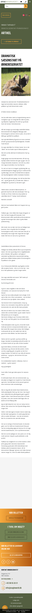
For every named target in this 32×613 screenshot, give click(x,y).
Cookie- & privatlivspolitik (16, 597)
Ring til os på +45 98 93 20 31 (16, 537)
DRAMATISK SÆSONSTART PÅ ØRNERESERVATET (15, 28)
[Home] (9, 2)
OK (19, 611)
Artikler (11, 25)
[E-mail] (21, 1)
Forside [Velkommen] (3, 25)
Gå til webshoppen (16, 555)
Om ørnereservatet (16, 603)
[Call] (25, 1)
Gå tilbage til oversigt (11, 42)
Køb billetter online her (16, 518)
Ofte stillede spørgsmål (16, 606)
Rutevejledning (7, 579)
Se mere (23, 611)
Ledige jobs (16, 600)
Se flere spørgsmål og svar (16, 532)
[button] (30, 1)
